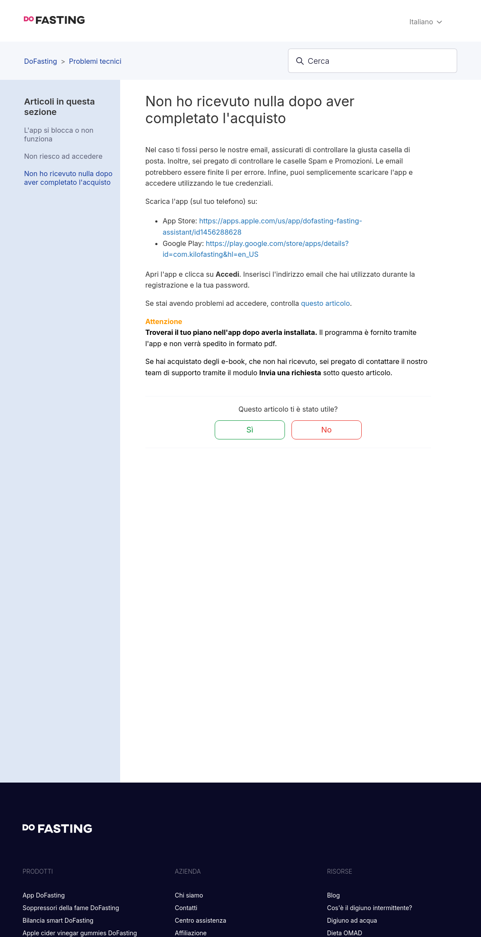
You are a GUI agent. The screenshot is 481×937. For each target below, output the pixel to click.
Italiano (426, 21)
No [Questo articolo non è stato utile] (326, 429)
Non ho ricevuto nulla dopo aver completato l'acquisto (68, 178)
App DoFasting (44, 895)
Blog (333, 895)
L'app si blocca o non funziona (58, 134)
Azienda (188, 871)
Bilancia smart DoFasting (58, 920)
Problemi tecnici (95, 61)
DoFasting (40, 61)
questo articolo (325, 303)
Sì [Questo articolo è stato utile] (249, 429)
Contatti (186, 907)
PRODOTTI (38, 871)
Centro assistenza (200, 920)
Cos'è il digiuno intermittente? (369, 907)
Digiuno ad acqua (352, 920)
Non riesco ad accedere (63, 156)
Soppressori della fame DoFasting (71, 907)
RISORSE (339, 871)
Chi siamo (189, 895)
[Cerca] (372, 61)
